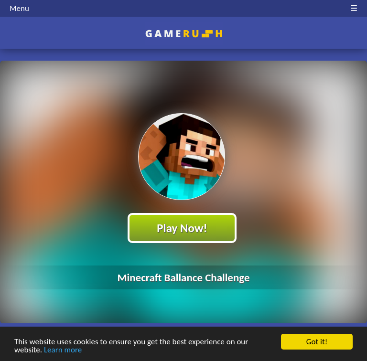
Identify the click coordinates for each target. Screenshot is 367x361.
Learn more (63, 350)
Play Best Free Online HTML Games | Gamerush (184, 34)
